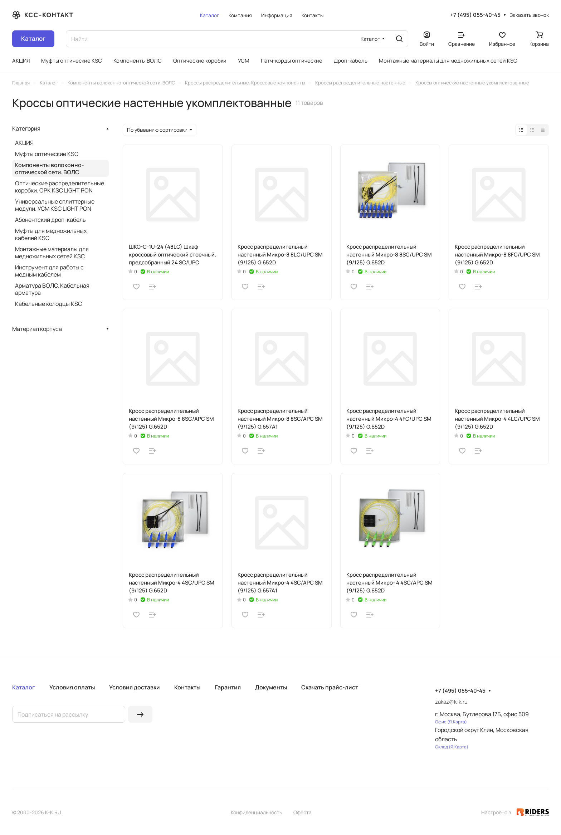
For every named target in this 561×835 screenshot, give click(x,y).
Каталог (23, 687)
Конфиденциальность (256, 812)
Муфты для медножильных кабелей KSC (51, 234)
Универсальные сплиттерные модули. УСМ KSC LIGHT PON (54, 205)
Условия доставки (134, 687)
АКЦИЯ (24, 143)
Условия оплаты (72, 687)
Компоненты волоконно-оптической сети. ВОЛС (49, 168)
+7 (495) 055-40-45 (475, 15)
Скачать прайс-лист (329, 687)
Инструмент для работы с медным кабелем (49, 270)
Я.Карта (457, 722)
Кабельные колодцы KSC (48, 304)
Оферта (302, 812)
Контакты (187, 687)
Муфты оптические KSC (46, 154)
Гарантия (228, 687)
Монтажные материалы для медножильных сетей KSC (52, 252)
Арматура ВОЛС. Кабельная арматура (52, 289)
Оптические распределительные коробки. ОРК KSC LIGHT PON (59, 186)
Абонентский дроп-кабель (50, 220)
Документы (271, 687)
